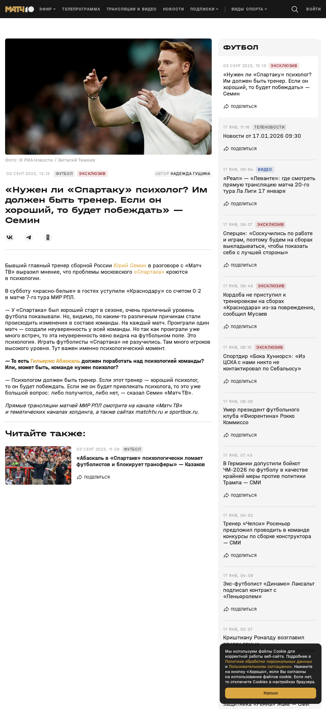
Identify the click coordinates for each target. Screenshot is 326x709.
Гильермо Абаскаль (55, 361)
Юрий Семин (130, 265)
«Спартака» (149, 272)
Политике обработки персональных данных (268, 661)
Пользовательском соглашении (260, 666)
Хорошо (270, 693)
